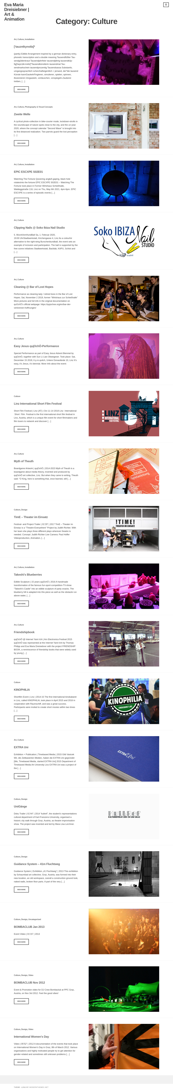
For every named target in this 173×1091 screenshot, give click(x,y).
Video (30, 975)
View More (21, 89)
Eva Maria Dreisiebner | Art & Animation (16, 12)
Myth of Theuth (24, 461)
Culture (21, 39)
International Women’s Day (31, 1036)
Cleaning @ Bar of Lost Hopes (33, 286)
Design (24, 510)
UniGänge (20, 806)
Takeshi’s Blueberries (28, 574)
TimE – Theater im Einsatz (31, 517)
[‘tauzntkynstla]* (24, 46)
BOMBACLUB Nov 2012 (29, 982)
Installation (29, 39)
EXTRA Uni (21, 747)
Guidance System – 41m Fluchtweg (37, 864)
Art (15, 39)
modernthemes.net (39, 1087)
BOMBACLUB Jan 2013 (29, 926)
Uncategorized (34, 919)
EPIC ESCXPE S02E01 (28, 171)
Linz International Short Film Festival (38, 403)
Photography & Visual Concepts (39, 107)
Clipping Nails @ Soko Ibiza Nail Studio (39, 227)
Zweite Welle (22, 114)
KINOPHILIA (22, 689)
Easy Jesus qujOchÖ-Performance (36, 346)
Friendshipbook (24, 632)
